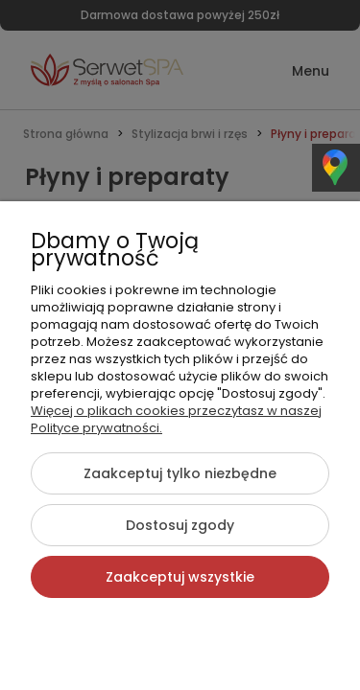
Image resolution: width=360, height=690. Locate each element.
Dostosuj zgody (180, 525)
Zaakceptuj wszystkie (180, 576)
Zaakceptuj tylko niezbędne (180, 473)
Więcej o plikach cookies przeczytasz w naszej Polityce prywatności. (176, 419)
